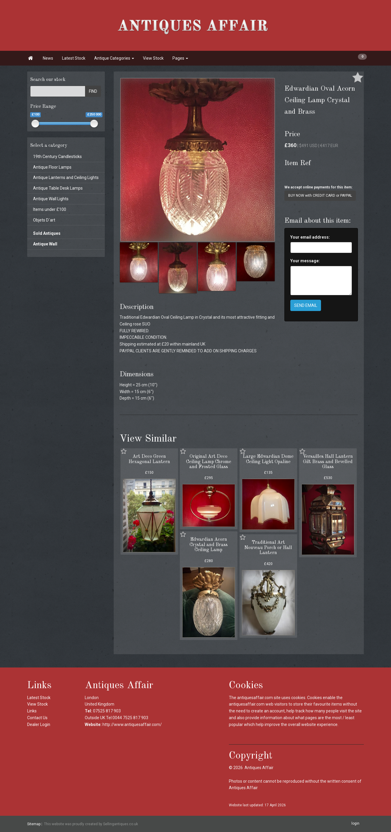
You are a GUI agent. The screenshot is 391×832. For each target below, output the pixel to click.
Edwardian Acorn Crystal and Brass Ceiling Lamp (209, 544)
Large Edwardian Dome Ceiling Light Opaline (268, 459)
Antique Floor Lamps (52, 167)
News (48, 58)
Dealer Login (38, 724)
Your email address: (310, 237)
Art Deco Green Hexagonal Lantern (149, 459)
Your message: (305, 260)
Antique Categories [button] (114, 58)
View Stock (153, 58)
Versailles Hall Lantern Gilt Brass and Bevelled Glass (328, 461)
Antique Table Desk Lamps (58, 188)
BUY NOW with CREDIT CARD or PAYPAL (320, 195)
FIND (93, 91)
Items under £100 (49, 209)
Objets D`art (44, 220)
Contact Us (37, 717)
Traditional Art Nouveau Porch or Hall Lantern (268, 547)
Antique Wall (45, 244)
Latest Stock (73, 58)
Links (32, 711)
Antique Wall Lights (51, 198)
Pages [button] (180, 58)
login (355, 824)
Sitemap (33, 824)
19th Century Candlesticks (57, 156)
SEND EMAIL (305, 305)
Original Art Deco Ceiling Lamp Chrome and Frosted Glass (208, 461)
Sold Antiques (47, 233)
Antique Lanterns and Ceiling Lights (66, 177)
